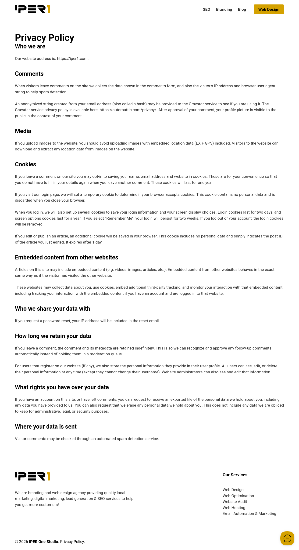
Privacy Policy (72, 541)
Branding (224, 9)
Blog (242, 9)
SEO (206, 9)
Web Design (268, 9)
